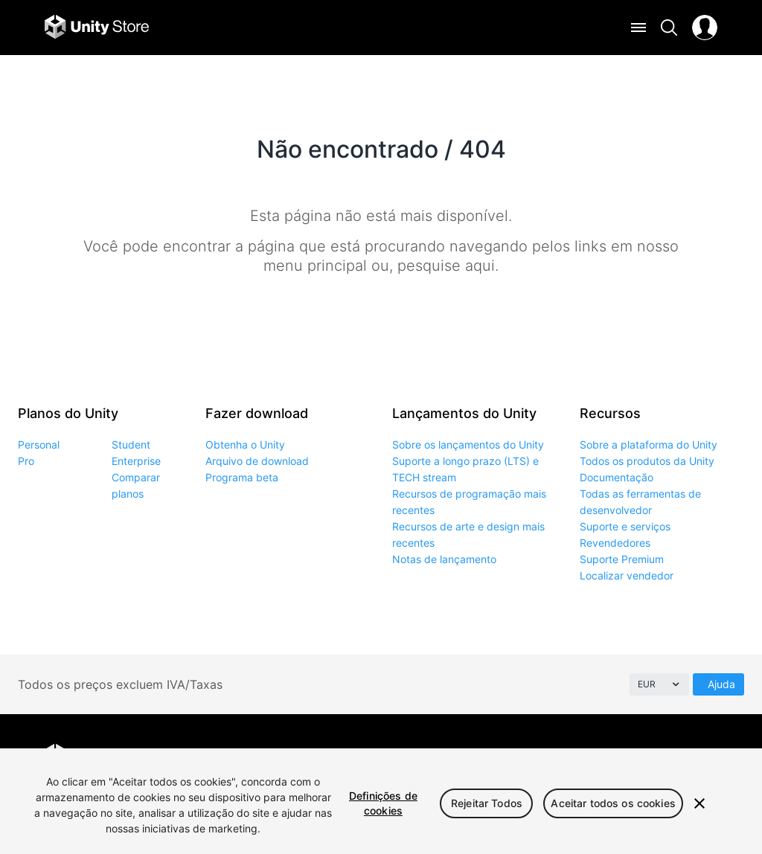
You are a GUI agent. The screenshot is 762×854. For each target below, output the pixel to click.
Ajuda (721, 684)
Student (131, 444)
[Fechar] (699, 803)
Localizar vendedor (626, 575)
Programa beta (241, 477)
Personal (39, 444)
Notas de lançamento (444, 559)
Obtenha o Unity (245, 444)
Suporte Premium (622, 559)
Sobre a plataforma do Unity (648, 444)
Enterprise (136, 461)
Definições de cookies (383, 803)
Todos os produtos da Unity (647, 461)
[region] (381, 801)
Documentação (616, 477)
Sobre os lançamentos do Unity (468, 444)
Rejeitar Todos (486, 803)
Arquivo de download (257, 461)
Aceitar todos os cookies (613, 803)
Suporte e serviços (625, 526)
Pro (26, 461)
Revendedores (615, 542)
